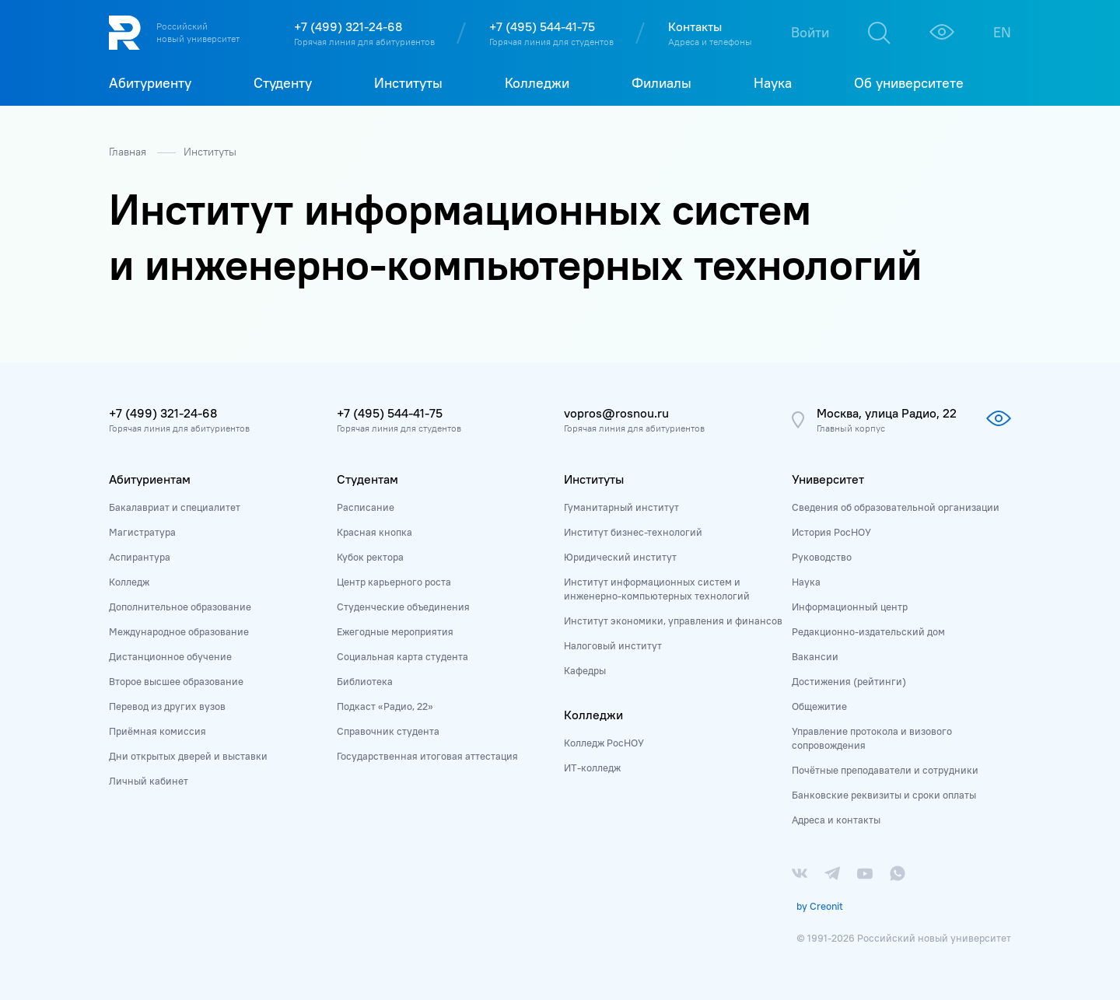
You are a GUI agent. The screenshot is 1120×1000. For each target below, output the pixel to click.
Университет (828, 479)
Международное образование (179, 631)
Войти (810, 32)
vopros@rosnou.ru (616, 413)
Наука (806, 581)
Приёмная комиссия (157, 731)
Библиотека (365, 681)
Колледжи (593, 714)
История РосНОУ (831, 532)
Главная (129, 152)
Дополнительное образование (180, 606)
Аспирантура (139, 557)
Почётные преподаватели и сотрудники (885, 770)
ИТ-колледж (592, 767)
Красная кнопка (374, 532)
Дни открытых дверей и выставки (188, 756)
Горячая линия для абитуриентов (364, 41)
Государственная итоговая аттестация (427, 756)
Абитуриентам (150, 479)
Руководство (822, 557)
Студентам (367, 479)
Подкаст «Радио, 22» (385, 706)
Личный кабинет (148, 780)
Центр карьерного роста (394, 581)
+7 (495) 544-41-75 (542, 26)
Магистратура (142, 532)
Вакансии (815, 656)
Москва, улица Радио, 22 (887, 413)
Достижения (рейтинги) (849, 681)
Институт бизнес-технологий (633, 532)
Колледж (129, 581)
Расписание (365, 507)
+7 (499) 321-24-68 (348, 26)
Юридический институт (620, 557)
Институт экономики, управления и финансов (673, 620)
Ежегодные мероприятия (395, 631)
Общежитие (819, 706)
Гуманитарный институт (621, 507)
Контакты (695, 26)
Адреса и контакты (836, 819)
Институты (210, 152)
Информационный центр (850, 606)
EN (1002, 32)
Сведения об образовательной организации (895, 507)
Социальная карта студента (402, 656)
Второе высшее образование (176, 681)
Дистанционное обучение (170, 656)
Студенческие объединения (403, 606)
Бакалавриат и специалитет (174, 507)
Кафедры (585, 670)
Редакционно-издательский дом (868, 631)
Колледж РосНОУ (604, 742)
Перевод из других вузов (167, 706)
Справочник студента (388, 731)
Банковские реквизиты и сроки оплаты (884, 794)
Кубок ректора (370, 557)
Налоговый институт (613, 645)
